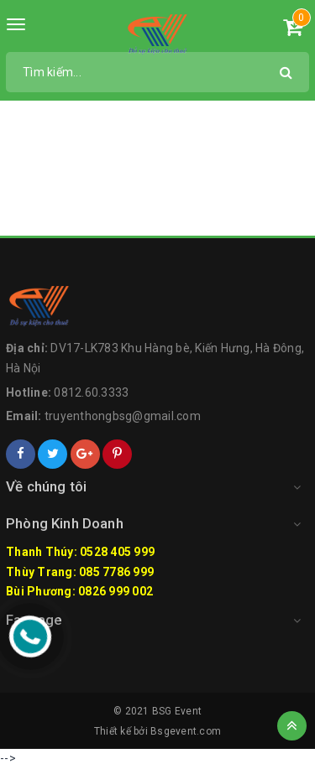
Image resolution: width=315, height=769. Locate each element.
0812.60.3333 (91, 392)
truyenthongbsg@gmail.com (123, 416)
